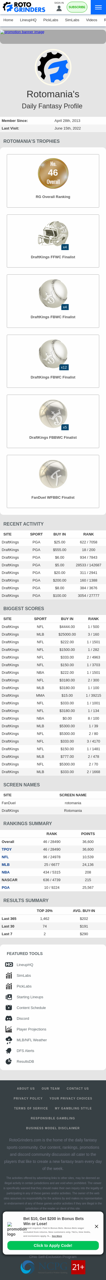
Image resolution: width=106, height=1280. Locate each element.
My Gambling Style (73, 1108)
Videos (92, 20)
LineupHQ (28, 20)
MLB (6, 864)
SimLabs (72, 20)
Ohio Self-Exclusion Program (53, 1257)
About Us (26, 1088)
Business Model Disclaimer (53, 1128)
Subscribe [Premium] (77, 7)
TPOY (7, 849)
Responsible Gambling (53, 1118)
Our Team (51, 1088)
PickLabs (50, 20)
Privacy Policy (28, 1098)
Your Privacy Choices (70, 1098)
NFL (5, 857)
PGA (6, 887)
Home (8, 20)
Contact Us (78, 1088)
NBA (6, 872)
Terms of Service (31, 1108)
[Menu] (98, 7)
